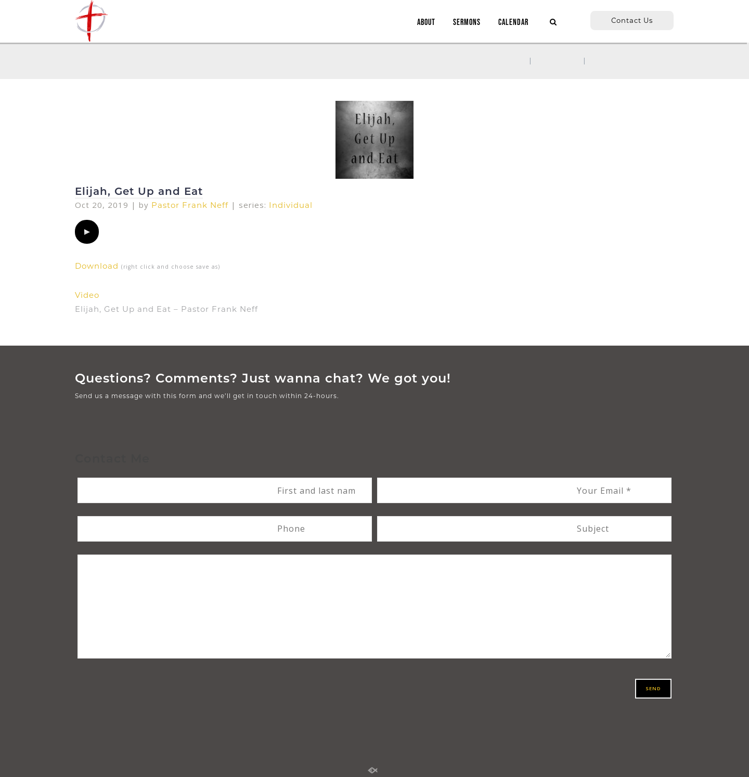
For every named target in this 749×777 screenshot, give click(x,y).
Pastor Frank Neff (189, 205)
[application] (87, 232)
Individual (291, 205)
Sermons (557, 60)
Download (97, 266)
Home (509, 60)
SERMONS (464, 23)
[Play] (87, 232)
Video (87, 295)
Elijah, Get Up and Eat (139, 191)
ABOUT (424, 23)
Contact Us (632, 20)
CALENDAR (511, 23)
